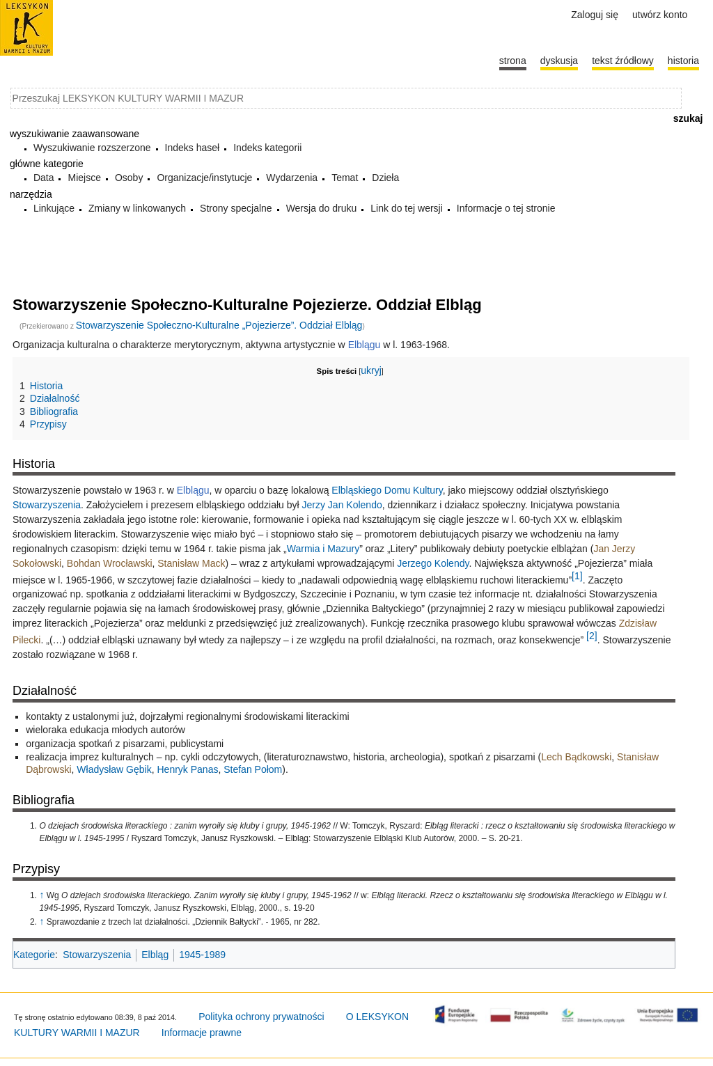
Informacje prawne (202, 1032)
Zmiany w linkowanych (137, 208)
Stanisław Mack (191, 563)
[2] (591, 635)
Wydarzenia (292, 177)
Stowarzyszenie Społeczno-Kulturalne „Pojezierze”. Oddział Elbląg (219, 325)
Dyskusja (559, 60)
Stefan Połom (253, 769)
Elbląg (155, 954)
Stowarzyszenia (47, 504)
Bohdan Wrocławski (109, 563)
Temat (344, 177)
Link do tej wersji (406, 208)
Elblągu (364, 344)
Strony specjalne (236, 208)
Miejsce (84, 177)
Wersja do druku (321, 208)
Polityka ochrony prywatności (261, 1016)
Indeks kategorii (267, 147)
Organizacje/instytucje (204, 177)
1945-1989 (202, 954)
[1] (577, 575)
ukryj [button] (371, 370)
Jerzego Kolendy (433, 563)
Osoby (129, 177)
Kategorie (34, 954)
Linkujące (54, 208)
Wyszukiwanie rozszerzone (92, 147)
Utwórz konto (659, 14)
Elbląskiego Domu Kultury (386, 490)
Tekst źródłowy (623, 60)
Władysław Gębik (114, 769)
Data (43, 177)
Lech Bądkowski (576, 756)
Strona (512, 60)
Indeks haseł (192, 147)
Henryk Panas (187, 769)
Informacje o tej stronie (506, 208)
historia (683, 60)
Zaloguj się (594, 14)
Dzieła (385, 177)
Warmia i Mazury (323, 548)
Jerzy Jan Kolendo (342, 504)
